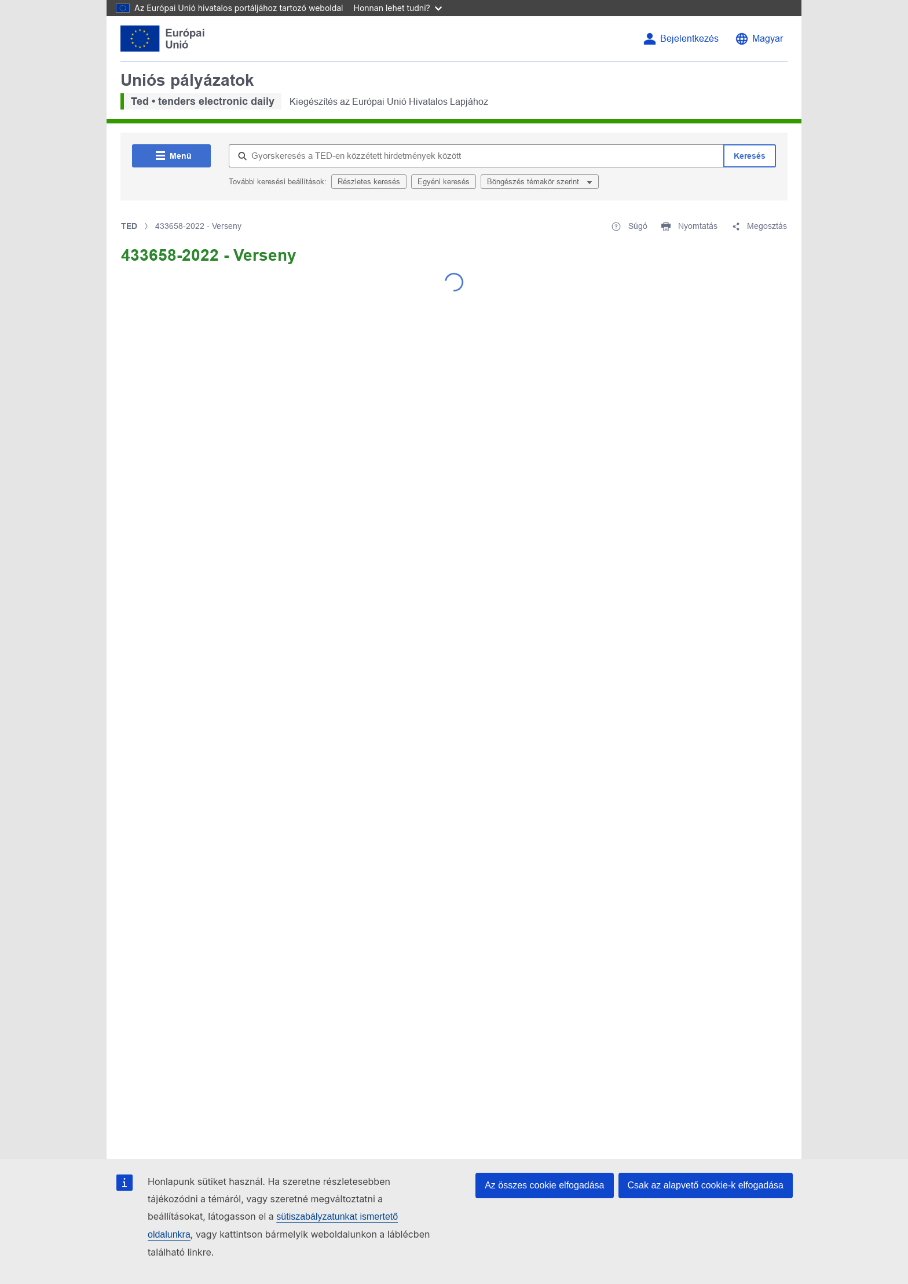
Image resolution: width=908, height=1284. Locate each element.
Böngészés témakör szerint (534, 181)
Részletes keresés (369, 181)
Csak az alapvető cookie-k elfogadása (706, 1185)
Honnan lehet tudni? (398, 8)
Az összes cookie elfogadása (544, 1185)
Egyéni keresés (444, 181)
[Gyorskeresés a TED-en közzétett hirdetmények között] (476, 155)
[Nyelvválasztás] (759, 39)
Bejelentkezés (689, 38)
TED (129, 226)
